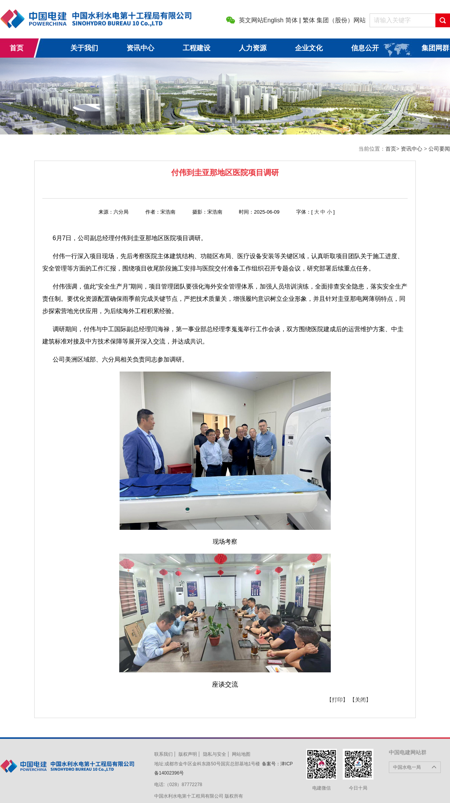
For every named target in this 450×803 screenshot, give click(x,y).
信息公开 (365, 48)
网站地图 (241, 754)
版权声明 (187, 754)
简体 (291, 20)
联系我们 (163, 754)
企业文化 (309, 48)
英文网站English (261, 20)
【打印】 (337, 700)
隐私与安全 (214, 754)
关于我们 (84, 48)
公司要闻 (439, 149)
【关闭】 (360, 700)
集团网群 (435, 48)
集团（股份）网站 (341, 20)
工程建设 (196, 48)
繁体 (309, 20)
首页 (16, 48)
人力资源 (253, 48)
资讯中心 (140, 48)
